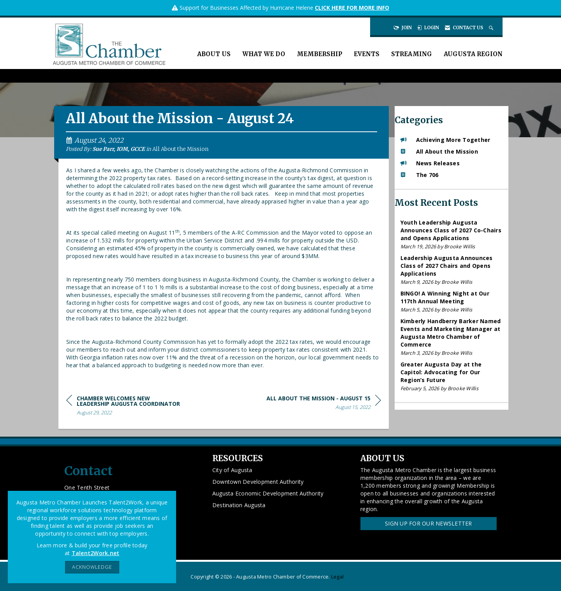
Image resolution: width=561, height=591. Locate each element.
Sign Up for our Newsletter (428, 523)
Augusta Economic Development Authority (268, 493)
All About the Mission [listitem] (439, 151)
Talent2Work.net (96, 553)
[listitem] (451, 234)
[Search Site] (492, 27)
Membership (319, 54)
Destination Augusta (239, 505)
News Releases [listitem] (430, 163)
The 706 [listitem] (419, 175)
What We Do (263, 54)
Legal (337, 576)
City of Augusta (232, 470)
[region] (323, 404)
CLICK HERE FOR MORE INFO (352, 7)
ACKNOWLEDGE (92, 567)
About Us (214, 54)
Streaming (411, 54)
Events (366, 54)
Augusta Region (473, 54)
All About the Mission (180, 149)
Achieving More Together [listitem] (445, 139)
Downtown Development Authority (258, 481)
